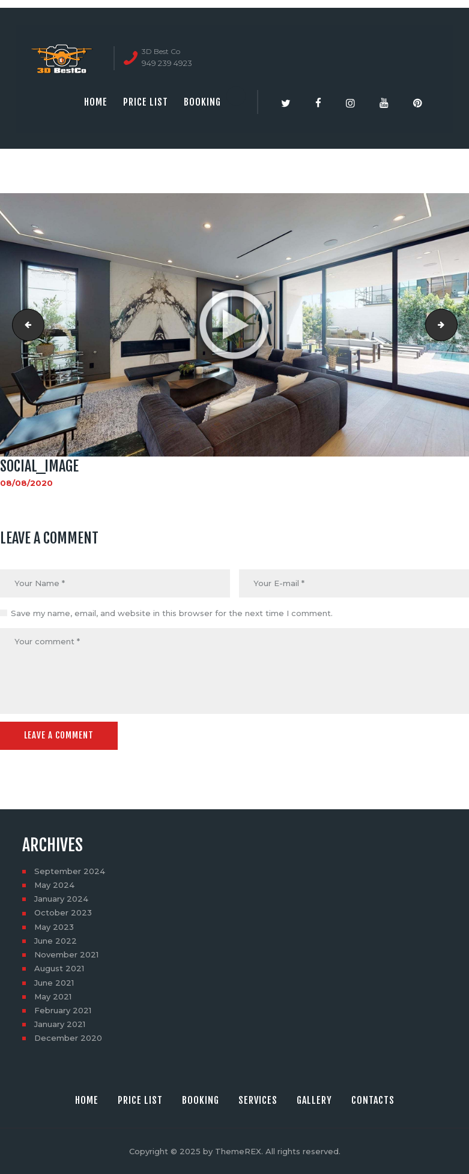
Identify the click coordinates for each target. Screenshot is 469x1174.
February (62, 1010)
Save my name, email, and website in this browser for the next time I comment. (172, 613)
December (68, 1038)
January (61, 898)
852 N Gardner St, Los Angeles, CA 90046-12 (453, 324)
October (63, 912)
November (66, 954)
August (59, 968)
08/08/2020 (26, 483)
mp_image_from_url (24, 324)
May (54, 885)
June (55, 940)
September (69, 871)
